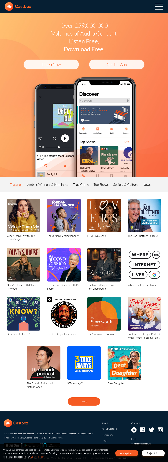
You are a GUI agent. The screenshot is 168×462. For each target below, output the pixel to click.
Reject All (153, 453)
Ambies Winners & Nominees (48, 184)
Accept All (127, 453)
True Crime (81, 184)
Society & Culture (125, 184)
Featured (16, 184)
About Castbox (109, 428)
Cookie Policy (37, 456)
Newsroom (107, 434)
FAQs (104, 440)
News (147, 184)
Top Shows (101, 184)
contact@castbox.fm (141, 443)
